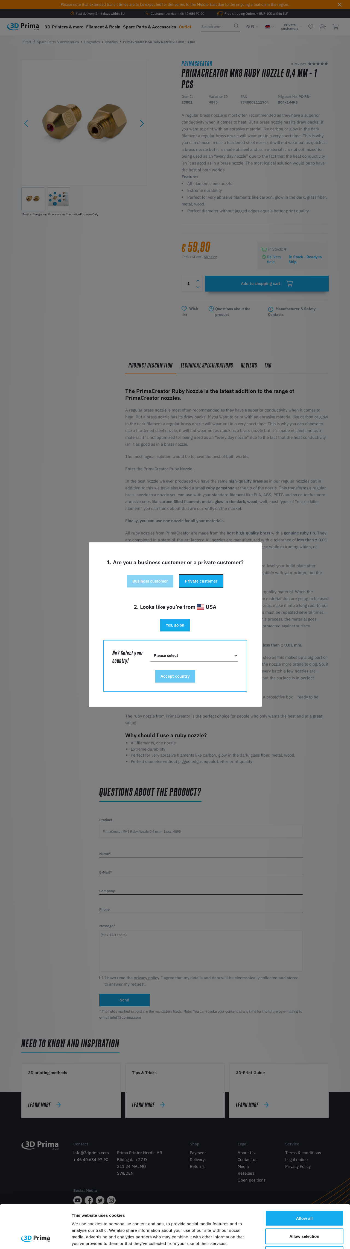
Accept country (175, 676)
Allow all (304, 1177)
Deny (304, 1213)
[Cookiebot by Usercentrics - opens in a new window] (35, 1238)
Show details (287, 1238)
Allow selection (304, 1195)
